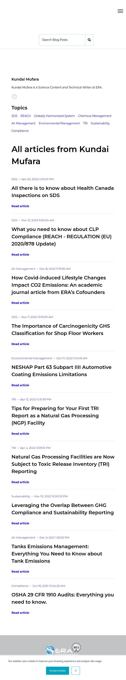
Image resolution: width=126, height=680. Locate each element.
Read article (20, 206)
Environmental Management (59, 123)
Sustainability (100, 123)
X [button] (76, 670)
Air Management (24, 123)
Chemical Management (95, 116)
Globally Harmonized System (54, 116)
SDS (14, 116)
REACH (26, 116)
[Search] (62, 39)
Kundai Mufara (25, 79)
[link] (17, 10)
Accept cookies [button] (57, 670)
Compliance (20, 130)
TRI (85, 123)
